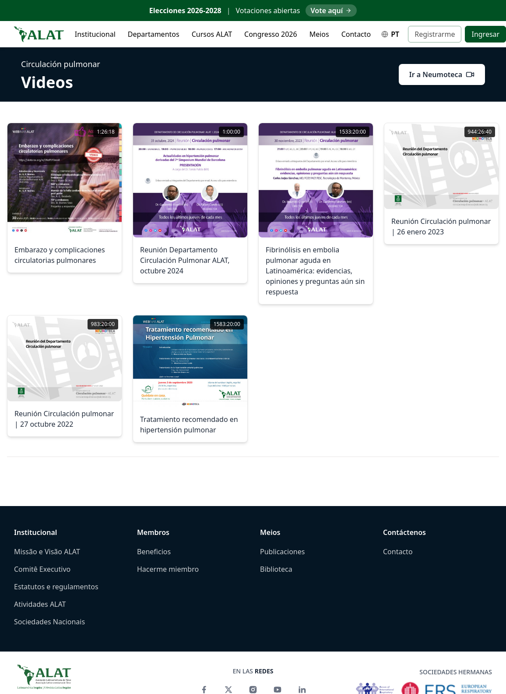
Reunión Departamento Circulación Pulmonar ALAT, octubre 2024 (185, 260)
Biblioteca (276, 569)
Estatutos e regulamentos (56, 586)
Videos (47, 82)
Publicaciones (282, 551)
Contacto (356, 34)
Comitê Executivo (42, 569)
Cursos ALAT (212, 34)
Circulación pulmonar (60, 64)
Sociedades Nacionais (49, 622)
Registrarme (435, 34)
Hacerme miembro (168, 569)
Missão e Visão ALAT (47, 551)
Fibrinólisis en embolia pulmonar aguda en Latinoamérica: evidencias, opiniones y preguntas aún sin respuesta (315, 271)
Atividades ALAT (40, 604)
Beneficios (154, 551)
